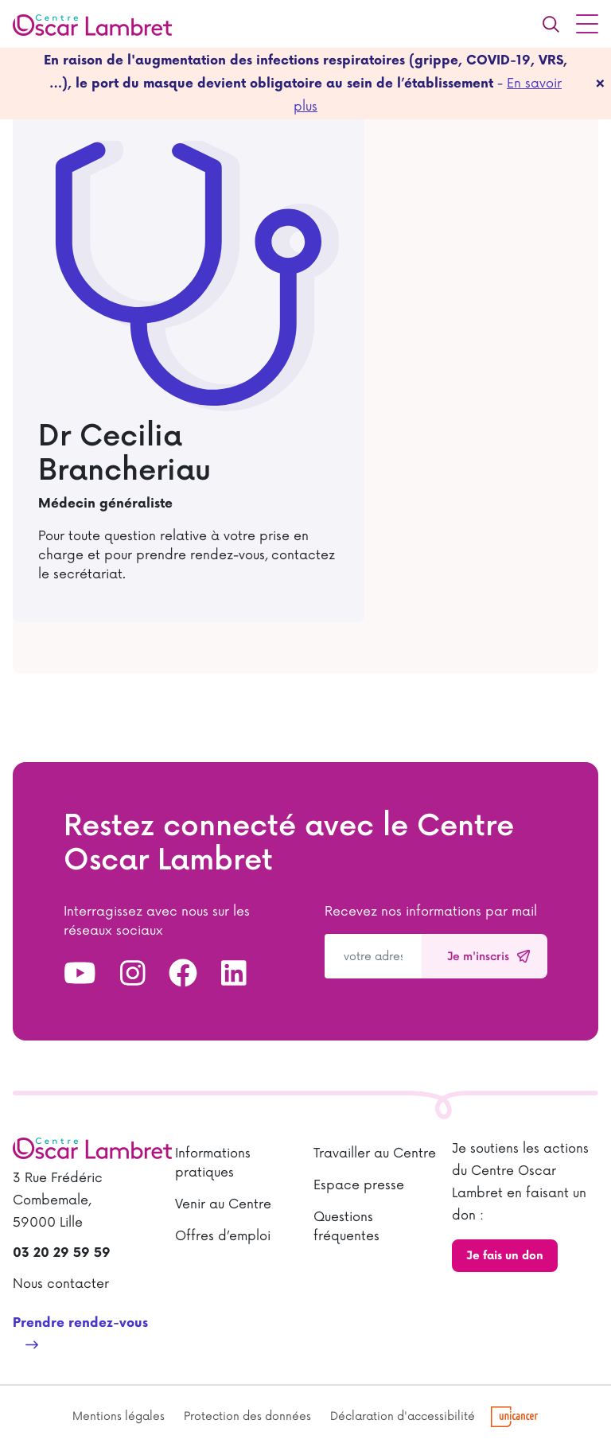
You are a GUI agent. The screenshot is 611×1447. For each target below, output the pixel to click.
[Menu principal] (587, 24)
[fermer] (600, 83)
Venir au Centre (223, 1204)
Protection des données (247, 1416)
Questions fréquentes (346, 1226)
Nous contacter (61, 1284)
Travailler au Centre (374, 1153)
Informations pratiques (213, 1163)
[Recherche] (550, 24)
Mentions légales (118, 1416)
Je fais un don (504, 1255)
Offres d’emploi (222, 1236)
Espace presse (358, 1185)
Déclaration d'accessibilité (402, 1416)
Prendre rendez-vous (80, 1323)
